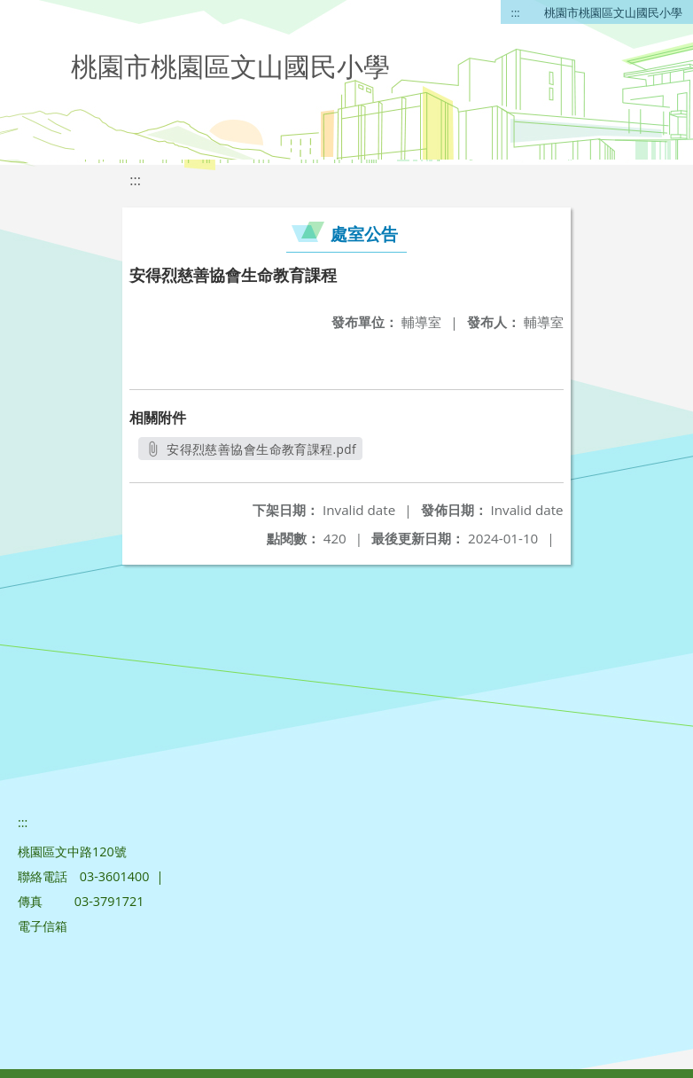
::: (515, 12)
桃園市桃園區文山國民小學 (613, 12)
